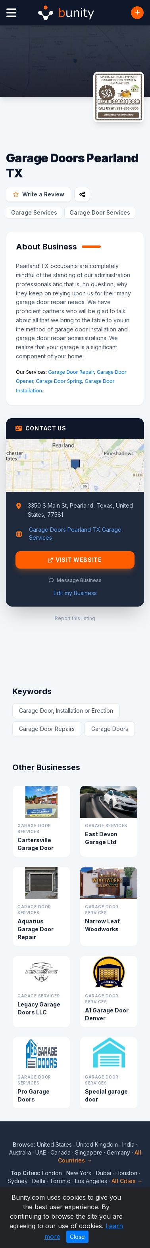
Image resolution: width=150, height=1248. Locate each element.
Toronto (60, 1181)
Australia (20, 1152)
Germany (118, 1152)
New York (79, 1173)
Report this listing (75, 618)
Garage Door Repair (71, 371)
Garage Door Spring (59, 380)
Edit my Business (75, 593)
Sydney (18, 1181)
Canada (60, 1152)
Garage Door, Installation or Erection (66, 710)
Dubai (103, 1173)
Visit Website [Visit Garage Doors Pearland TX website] (75, 559)
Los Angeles (91, 1181)
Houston (126, 1173)
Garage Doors (109, 728)
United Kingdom (97, 1144)
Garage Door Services (99, 212)
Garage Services (34, 212)
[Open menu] (11, 12)
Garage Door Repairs (47, 728)
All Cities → (127, 1181)
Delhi (38, 1181)
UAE (40, 1152)
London (52, 1173)
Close (77, 1236)
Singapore (88, 1152)
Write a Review (38, 194)
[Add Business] (137, 12)
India (128, 1144)
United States (54, 1144)
